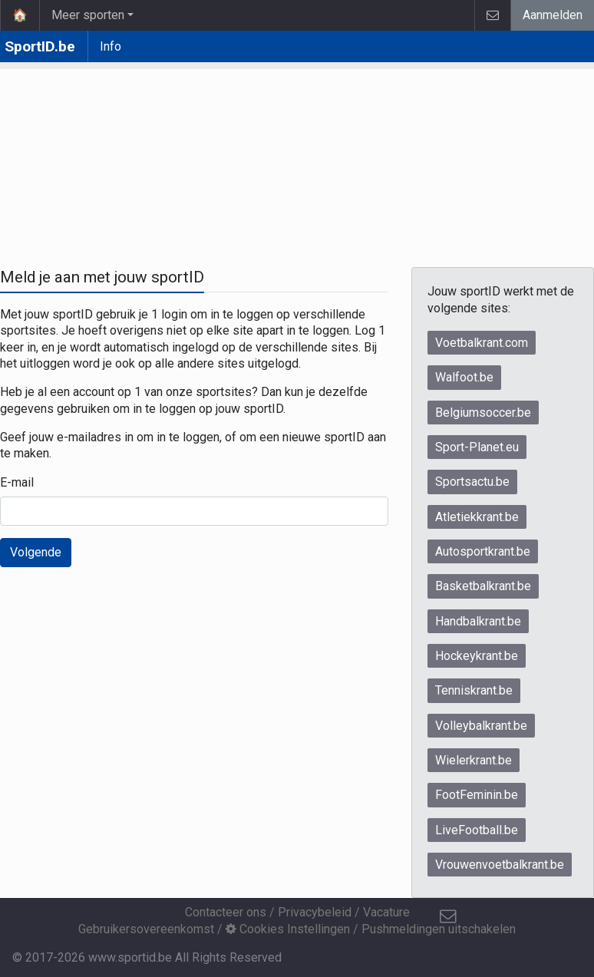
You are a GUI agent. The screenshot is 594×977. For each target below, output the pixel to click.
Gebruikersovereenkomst (146, 929)
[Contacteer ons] (448, 916)
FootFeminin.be (476, 794)
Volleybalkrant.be (481, 725)
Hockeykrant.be (476, 656)
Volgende (35, 552)
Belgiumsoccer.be (483, 412)
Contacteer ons (225, 912)
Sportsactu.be (472, 481)
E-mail (17, 482)
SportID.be (40, 46)
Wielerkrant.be (473, 760)
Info (110, 46)
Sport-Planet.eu (477, 447)
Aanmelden (552, 15)
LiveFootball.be (476, 830)
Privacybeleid (314, 912)
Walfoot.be (464, 377)
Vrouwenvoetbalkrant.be (499, 864)
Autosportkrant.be (482, 551)
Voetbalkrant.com (481, 342)
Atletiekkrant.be (477, 517)
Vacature (386, 912)
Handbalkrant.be (478, 621)
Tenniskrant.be (474, 690)
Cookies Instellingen (288, 929)
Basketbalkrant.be (483, 586)
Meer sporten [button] (87, 15)
